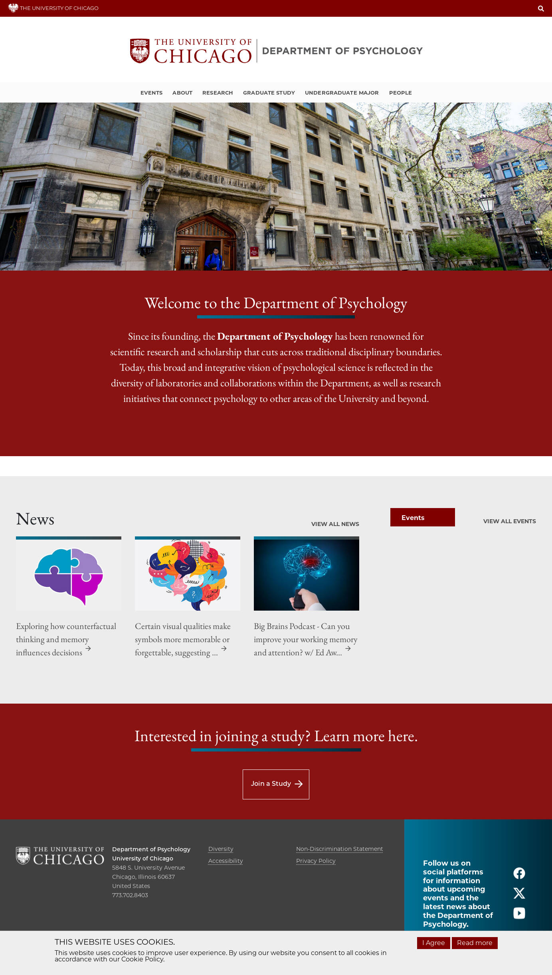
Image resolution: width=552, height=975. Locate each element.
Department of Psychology (151, 849)
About (182, 92)
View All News (335, 524)
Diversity (220, 848)
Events (151, 92)
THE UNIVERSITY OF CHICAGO (53, 8)
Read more (475, 943)
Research (217, 92)
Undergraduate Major (342, 92)
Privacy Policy (316, 860)
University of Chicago (142, 858)
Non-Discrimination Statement (339, 848)
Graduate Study (269, 92)
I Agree (433, 943)
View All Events (509, 521)
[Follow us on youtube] (519, 916)
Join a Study (271, 783)
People (400, 92)
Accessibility (225, 860)
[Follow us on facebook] (519, 876)
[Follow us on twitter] (519, 896)
